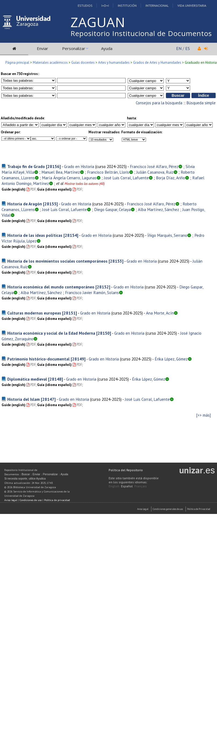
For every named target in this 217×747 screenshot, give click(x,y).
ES (187, 48)
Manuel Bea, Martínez (60, 172)
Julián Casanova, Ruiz (154, 172)
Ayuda (106, 48)
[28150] (103, 333)
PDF (31, 189)
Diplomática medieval (27, 379)
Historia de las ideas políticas (34, 235)
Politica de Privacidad (198, 508)
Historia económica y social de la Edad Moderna (51, 333)
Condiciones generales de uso (168, 508)
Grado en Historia (79, 166)
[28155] (50, 203)
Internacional (157, 5)
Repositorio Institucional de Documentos (141, 33)
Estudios (85, 5)
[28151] (69, 313)
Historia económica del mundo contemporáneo (50, 286)
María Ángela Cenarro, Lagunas (69, 177)
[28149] (78, 359)
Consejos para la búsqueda (159, 102)
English (114, 486)
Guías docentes (83, 62)
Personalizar (73, 48)
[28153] (116, 261)
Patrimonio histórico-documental (38, 359)
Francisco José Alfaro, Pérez (154, 166)
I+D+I (105, 5)
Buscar (26, 474)
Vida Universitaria (191, 5)
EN (179, 48)
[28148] (55, 379)
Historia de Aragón (24, 203)
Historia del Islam (23, 399)
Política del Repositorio (126, 470)
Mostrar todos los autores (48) (85, 183)
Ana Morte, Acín (160, 313)
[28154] (70, 235)
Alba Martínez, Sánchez (158, 209)
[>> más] (203, 415)
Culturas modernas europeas (34, 313)
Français (140, 486)
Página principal (17, 62)
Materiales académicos (50, 62)
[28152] (102, 286)
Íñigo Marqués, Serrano (167, 235)
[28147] (48, 399)
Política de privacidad (57, 500)
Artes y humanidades (114, 62)
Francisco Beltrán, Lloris (108, 172)
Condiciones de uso (31, 500)
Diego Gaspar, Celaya (112, 209)
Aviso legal (10, 500)
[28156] (53, 166)
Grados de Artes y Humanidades (157, 62)
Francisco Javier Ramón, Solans (92, 292)
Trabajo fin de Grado (26, 166)
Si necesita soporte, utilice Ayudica (25, 478)
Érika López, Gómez (171, 359)
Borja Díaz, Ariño (170, 177)
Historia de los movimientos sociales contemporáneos (57, 261)
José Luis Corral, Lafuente (126, 177)
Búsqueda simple (201, 102)
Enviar (42, 48)
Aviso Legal (142, 508)
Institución (127, 5)
